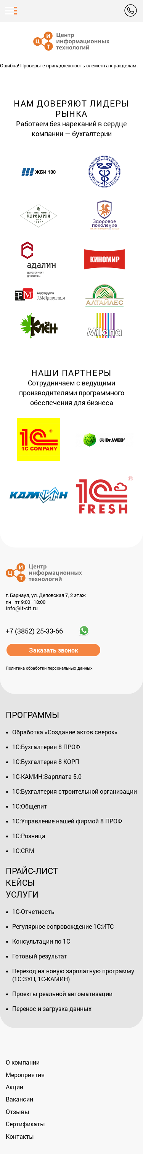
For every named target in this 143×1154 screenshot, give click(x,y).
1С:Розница (28, 836)
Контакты (20, 1136)
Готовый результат (39, 956)
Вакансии (19, 1099)
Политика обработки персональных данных (49, 668)
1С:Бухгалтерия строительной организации (74, 791)
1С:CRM (23, 851)
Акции (14, 1087)
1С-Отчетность (33, 911)
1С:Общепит (29, 806)
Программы (32, 714)
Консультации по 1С (41, 941)
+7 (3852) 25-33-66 (34, 630)
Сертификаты (25, 1124)
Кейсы (20, 882)
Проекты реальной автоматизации (62, 994)
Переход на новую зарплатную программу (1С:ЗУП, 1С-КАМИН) (73, 975)
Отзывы (17, 1112)
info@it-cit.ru (22, 608)
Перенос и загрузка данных (52, 1008)
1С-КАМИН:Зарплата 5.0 (47, 776)
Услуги (22, 894)
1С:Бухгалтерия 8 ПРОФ (46, 747)
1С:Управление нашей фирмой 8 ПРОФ (67, 821)
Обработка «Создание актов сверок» (64, 732)
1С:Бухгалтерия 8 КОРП (45, 762)
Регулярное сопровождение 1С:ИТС (63, 926)
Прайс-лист (32, 870)
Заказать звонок (53, 650)
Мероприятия (25, 1075)
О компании (23, 1062)
